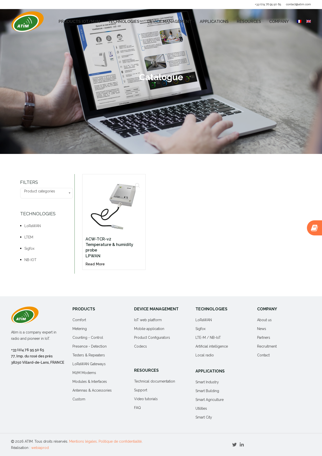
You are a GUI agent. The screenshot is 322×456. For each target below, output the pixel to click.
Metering (79, 329)
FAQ (137, 408)
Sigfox (29, 248)
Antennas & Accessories (92, 390)
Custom (78, 399)
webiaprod (40, 448)
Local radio (204, 355)
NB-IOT (30, 260)
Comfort (79, 320)
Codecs (140, 346)
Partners (263, 338)
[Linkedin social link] (241, 444)
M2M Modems (84, 373)
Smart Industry (207, 382)
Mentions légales (83, 441)
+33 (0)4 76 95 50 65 (268, 4)
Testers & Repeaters (88, 355)
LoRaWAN (32, 226)
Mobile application (149, 329)
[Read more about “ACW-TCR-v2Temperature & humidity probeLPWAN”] (95, 248)
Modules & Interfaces (89, 382)
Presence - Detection (89, 346)
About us (264, 320)
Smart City (203, 417)
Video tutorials (146, 399)
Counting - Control (87, 338)
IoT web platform (148, 320)
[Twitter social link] (234, 444)
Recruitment (267, 346)
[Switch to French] (299, 22)
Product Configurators (152, 338)
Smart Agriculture (209, 400)
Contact (263, 355)
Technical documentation (154, 381)
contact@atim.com (298, 4)
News (261, 329)
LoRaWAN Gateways (89, 364)
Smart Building (207, 391)
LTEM (28, 237)
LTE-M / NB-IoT (208, 338)
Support (140, 390)
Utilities (201, 408)
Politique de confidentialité (120, 441)
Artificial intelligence (211, 346)
